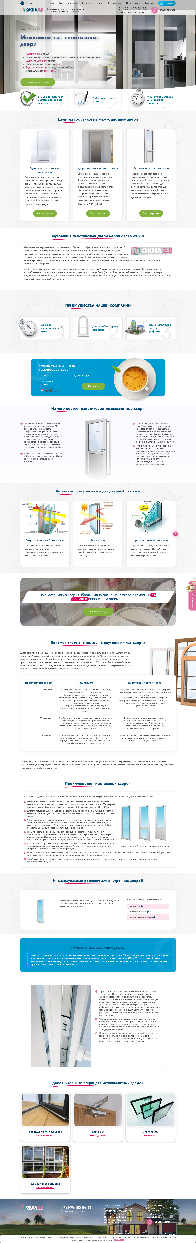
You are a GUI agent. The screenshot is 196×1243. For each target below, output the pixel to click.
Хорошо (119, 1240)
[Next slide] (175, 534)
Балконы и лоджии (68, 3)
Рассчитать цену (98, 611)
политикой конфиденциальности (52, 390)
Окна (51, 3)
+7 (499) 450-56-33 (131, 9)
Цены (99, 3)
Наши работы (133, 3)
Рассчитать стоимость (38, 82)
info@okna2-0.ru (153, 1210)
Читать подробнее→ (45, 1136)
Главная (24, 29)
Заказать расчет (45, 213)
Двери (33, 29)
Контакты (149, 3)
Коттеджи (86, 3)
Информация (114, 3)
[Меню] (26, 3)
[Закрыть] (194, 578)
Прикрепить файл (48, 383)
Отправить (93, 386)
